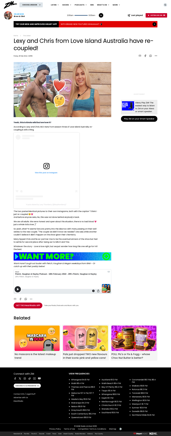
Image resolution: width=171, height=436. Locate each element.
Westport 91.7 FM (140, 404)
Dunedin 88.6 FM (139, 411)
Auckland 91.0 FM (109, 379)
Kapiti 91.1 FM (107, 398)
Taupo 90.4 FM (108, 390)
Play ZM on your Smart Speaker (139, 111)
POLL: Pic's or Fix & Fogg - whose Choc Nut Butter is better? (133, 343)
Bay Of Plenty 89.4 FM (112, 387)
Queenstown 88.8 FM (81, 417)
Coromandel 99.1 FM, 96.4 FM (144, 381)
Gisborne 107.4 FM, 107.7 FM (82, 394)
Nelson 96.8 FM (78, 406)
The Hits (26, 434)
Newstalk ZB (18, 434)
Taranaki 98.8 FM (140, 393)
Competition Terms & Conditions (92, 429)
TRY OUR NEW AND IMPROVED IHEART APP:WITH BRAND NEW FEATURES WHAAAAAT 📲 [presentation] (85, 24)
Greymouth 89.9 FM (80, 410)
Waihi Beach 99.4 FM (111, 383)
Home (16, 36)
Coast (48, 434)
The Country (99, 434)
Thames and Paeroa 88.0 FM (83, 388)
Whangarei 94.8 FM (80, 379)
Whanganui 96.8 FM (111, 394)
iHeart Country (68, 434)
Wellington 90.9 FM (141, 400)
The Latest (26, 36)
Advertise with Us (21, 397)
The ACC (34, 434)
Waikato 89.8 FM (139, 385)
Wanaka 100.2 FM (110, 409)
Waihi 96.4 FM (77, 383)
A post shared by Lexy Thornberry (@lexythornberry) (46, 205)
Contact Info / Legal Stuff (24, 394)
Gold (59, 434)
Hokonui (90, 434)
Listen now (14, 15)
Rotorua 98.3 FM (139, 389)
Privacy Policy (55, 429)
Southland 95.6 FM (110, 412)
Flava (54, 434)
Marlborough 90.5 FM (112, 401)
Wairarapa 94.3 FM (80, 402)
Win (92, 5)
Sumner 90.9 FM (139, 407)
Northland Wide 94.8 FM (143, 415)
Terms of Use (69, 429)
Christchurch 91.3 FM (111, 405)
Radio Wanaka (80, 434)
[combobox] (155, 55)
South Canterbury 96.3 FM (83, 413)
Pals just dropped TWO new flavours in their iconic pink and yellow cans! (85, 343)
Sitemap (112, 429)
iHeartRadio (18, 401)
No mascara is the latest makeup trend (37, 343)
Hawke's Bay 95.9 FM (80, 399)
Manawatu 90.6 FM (141, 396)
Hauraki (41, 434)
